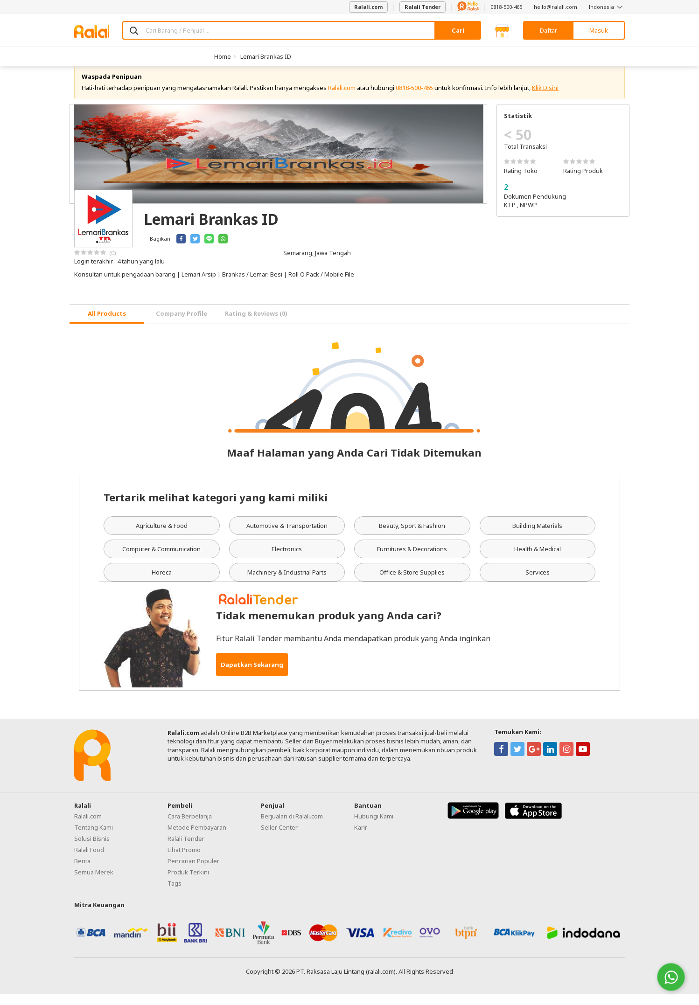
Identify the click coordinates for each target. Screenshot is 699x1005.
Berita (82, 871)
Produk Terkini (188, 882)
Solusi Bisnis (92, 849)
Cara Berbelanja (190, 826)
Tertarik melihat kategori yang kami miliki (216, 507)
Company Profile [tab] (181, 324)
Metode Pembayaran (197, 837)
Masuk (598, 30)
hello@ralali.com (555, 6)
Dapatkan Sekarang (252, 675)
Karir (360, 837)
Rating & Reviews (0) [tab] (256, 324)
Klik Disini (545, 98)
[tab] (107, 324)
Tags (175, 893)
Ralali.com (368, 6)
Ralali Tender (422, 6)
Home (222, 56)
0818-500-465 (506, 6)
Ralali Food (89, 860)
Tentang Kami (93, 837)
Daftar (548, 30)
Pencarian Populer (193, 871)
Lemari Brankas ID (265, 56)
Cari (458, 30)
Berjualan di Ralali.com (292, 826)
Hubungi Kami (373, 826)
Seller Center (279, 837)
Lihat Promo (184, 860)
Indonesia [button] (607, 6)
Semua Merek (93, 882)
